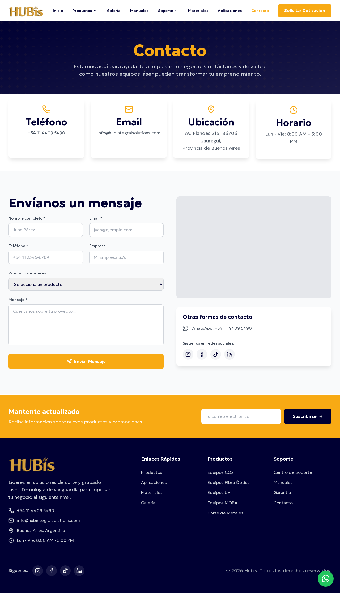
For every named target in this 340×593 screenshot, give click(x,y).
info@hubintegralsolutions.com (128, 134)
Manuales (139, 10)
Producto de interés (27, 273)
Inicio (58, 10)
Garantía (282, 492)
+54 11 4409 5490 (46, 133)
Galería (114, 10)
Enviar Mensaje (86, 361)
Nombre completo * (26, 218)
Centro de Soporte (293, 472)
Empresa (97, 245)
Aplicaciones (230, 10)
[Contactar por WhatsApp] (326, 579)
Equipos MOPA (222, 502)
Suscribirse (308, 416)
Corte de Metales (225, 512)
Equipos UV (218, 492)
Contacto (260, 10)
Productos (151, 472)
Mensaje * (17, 299)
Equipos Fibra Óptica (228, 482)
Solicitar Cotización (304, 10)
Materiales (198, 10)
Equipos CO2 (220, 472)
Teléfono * (18, 245)
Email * (96, 218)
